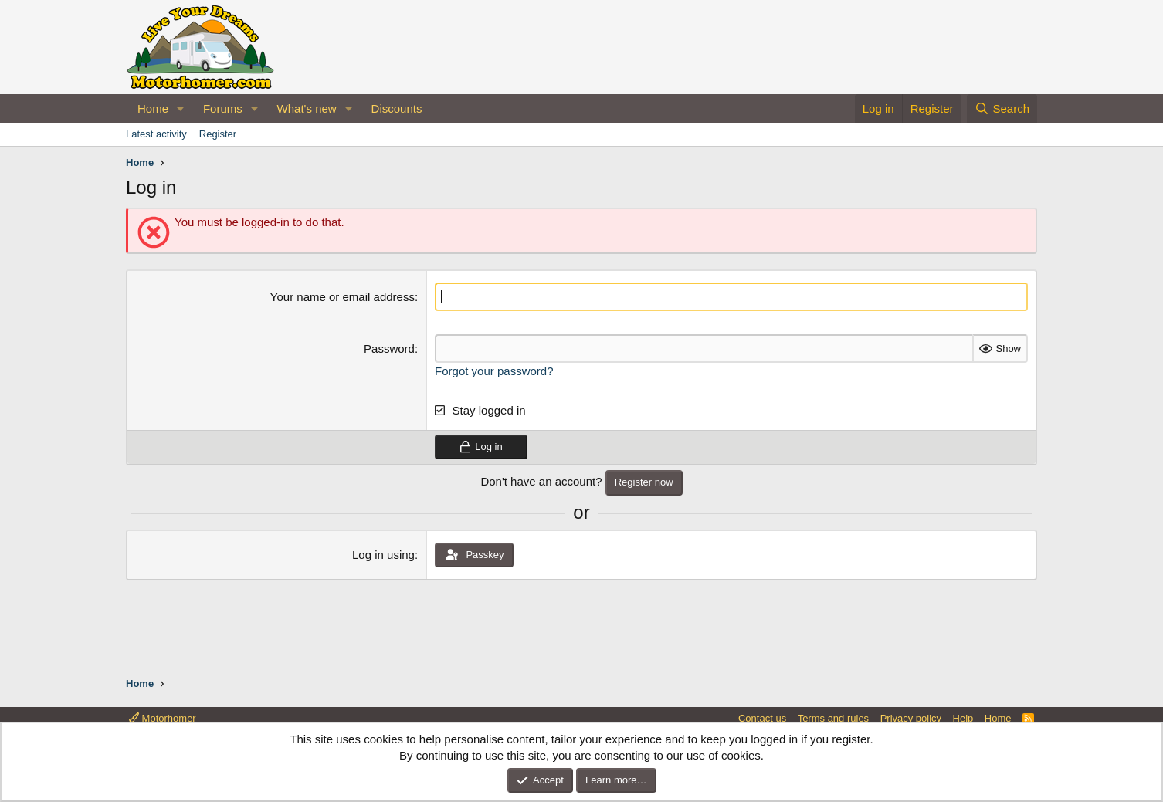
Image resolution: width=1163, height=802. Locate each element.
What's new (307, 108)
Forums (222, 108)
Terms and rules (833, 718)
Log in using (383, 554)
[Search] (1002, 108)
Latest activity (156, 134)
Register (217, 134)
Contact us (762, 718)
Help (963, 718)
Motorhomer (162, 718)
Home (152, 108)
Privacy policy (910, 718)
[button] (181, 108)
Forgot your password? (494, 370)
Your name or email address (342, 296)
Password (389, 348)
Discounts (396, 108)
